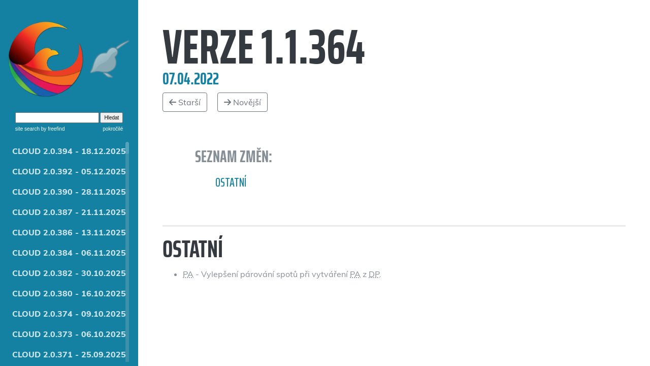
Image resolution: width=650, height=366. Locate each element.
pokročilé (113, 129)
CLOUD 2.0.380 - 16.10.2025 (69, 293)
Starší (185, 102)
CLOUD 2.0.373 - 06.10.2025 (69, 334)
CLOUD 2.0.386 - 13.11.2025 (69, 232)
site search (27, 129)
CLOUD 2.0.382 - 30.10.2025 (69, 273)
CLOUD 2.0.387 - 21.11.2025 (69, 212)
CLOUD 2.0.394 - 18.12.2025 (69, 151)
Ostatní (230, 182)
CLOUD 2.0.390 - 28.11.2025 (69, 192)
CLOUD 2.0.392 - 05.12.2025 (69, 171)
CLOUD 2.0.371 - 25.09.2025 (69, 354)
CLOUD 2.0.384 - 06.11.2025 (69, 253)
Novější (242, 102)
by (52, 129)
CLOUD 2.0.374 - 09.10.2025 (69, 314)
